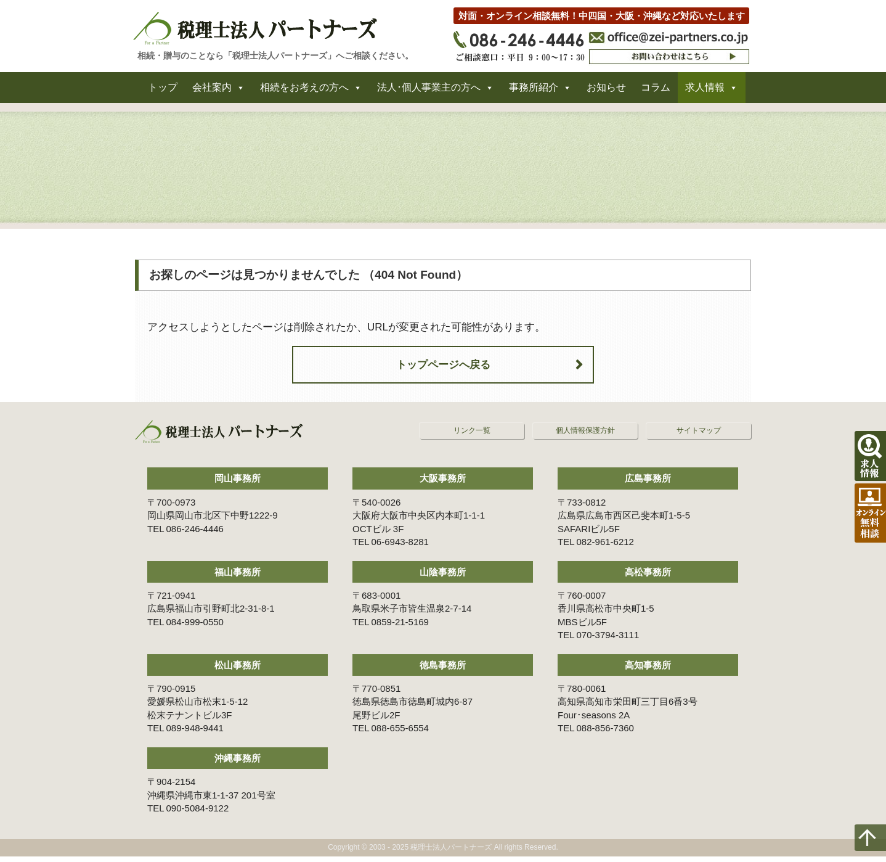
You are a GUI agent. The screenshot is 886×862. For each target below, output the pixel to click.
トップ (162, 91)
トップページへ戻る (443, 370)
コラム (655, 91)
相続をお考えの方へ (304, 91)
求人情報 (705, 91)
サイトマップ (699, 436)
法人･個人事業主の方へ (429, 91)
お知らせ (606, 91)
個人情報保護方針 (585, 436)
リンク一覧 (471, 436)
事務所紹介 (533, 91)
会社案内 (212, 91)
